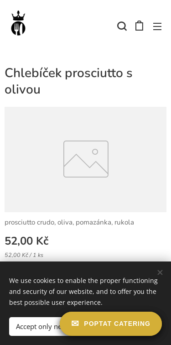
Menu (157, 26)
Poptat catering (117, 323)
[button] (121, 26)
